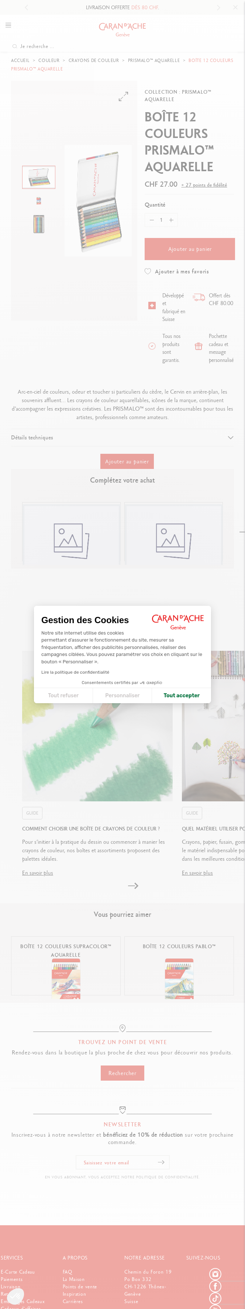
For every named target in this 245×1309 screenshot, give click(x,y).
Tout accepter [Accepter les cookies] (181, 696)
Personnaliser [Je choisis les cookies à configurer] (122, 696)
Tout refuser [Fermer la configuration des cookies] (63, 696)
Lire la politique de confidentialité (75, 672)
